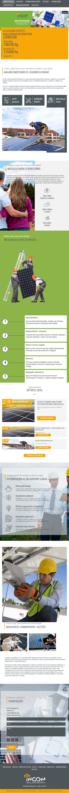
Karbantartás (8, 5)
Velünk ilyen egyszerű (33, 2)
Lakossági (19, 2)
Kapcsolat (35, 5)
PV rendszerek (42, 767)
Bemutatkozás (8, 2)
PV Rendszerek (56, 2)
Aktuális (46, 2)
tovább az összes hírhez (34, 455)
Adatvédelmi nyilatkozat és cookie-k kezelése (34, 786)
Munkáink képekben (22, 5)
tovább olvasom (46, 418)
